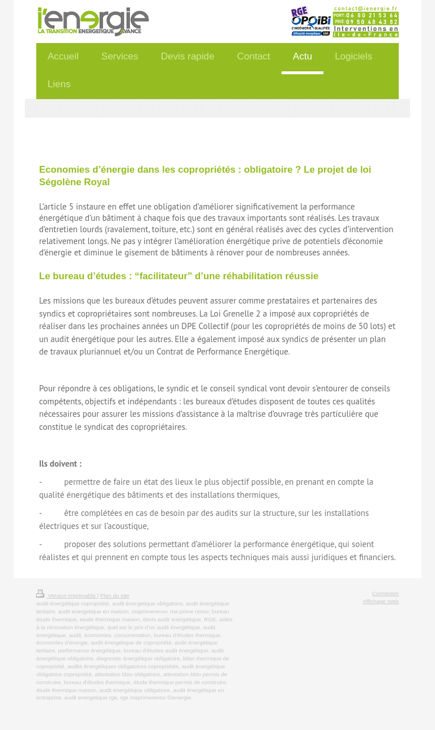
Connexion (385, 593)
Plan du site (115, 595)
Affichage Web (380, 601)
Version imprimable (66, 595)
